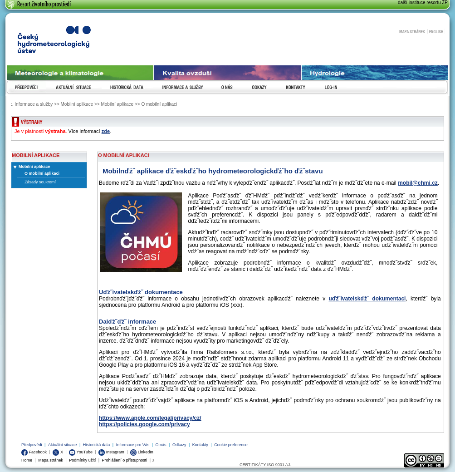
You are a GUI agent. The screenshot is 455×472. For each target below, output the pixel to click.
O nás (161, 444)
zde (106, 131)
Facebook (34, 452)
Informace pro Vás (133, 444)
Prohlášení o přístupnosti (124, 460)
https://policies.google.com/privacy (144, 424)
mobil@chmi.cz (418, 183)
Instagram (111, 452)
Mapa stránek (411, 31)
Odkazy (179, 444)
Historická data (96, 444)
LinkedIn (141, 452)
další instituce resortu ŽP (423, 2)
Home (26, 460)
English (436, 31)
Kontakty (200, 444)
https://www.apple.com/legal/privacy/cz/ (150, 418)
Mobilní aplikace (34, 166)
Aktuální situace (62, 444)
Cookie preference (231, 444)
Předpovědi (31, 444)
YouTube (81, 452)
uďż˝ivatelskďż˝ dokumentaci (367, 298)
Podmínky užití (82, 460)
